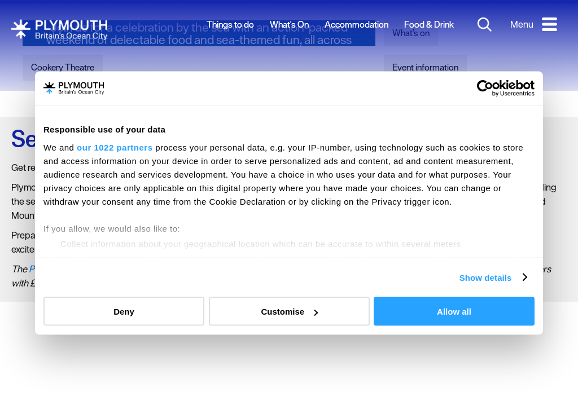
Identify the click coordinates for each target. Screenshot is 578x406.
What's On (289, 24)
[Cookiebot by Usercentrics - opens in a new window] (485, 88)
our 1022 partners (114, 147)
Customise (289, 311)
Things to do (230, 24)
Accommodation (356, 24)
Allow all (454, 311)
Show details (485, 277)
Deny (123, 311)
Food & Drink (429, 24)
